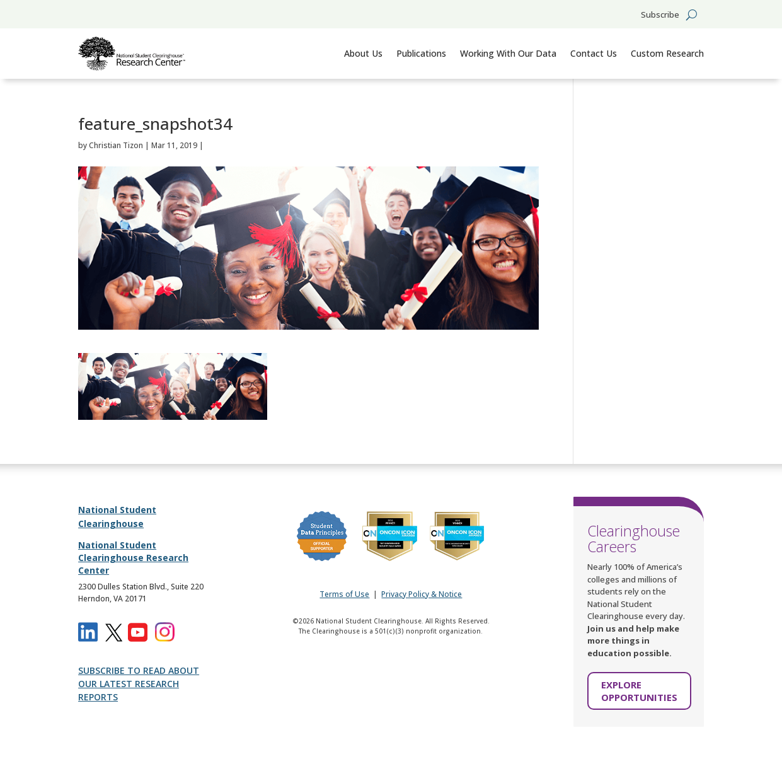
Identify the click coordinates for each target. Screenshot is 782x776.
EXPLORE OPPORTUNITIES (639, 691)
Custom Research (667, 53)
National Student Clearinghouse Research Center (133, 557)
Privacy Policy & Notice (421, 594)
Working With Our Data (508, 53)
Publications (421, 53)
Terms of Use (344, 594)
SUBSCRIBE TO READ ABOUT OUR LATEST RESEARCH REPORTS (138, 683)
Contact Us (593, 53)
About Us (363, 53)
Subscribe (660, 15)
